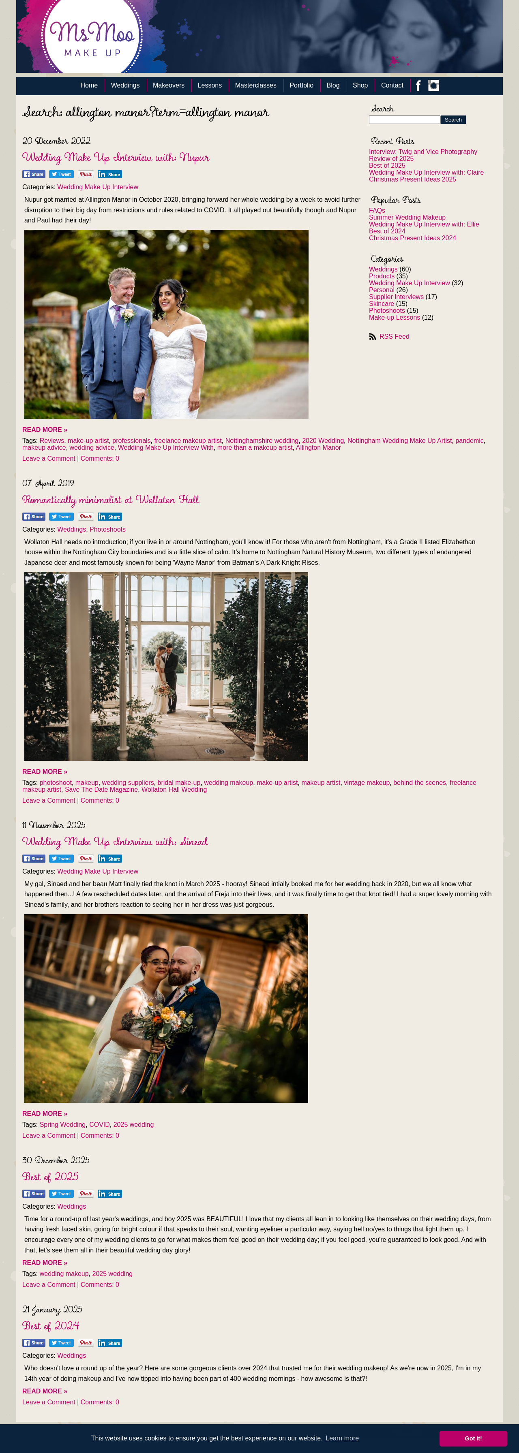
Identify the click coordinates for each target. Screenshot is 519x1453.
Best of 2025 (387, 165)
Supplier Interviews (396, 296)
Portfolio (301, 85)
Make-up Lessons (394, 317)
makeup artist (320, 782)
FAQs (377, 210)
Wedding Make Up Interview (409, 283)
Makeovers (168, 85)
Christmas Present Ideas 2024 (412, 238)
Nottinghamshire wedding (262, 440)
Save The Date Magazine (101, 789)
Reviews (52, 440)
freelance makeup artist (187, 440)
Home (89, 85)
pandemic (469, 440)
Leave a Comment (48, 458)
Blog (333, 85)
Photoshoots (387, 310)
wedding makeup (228, 782)
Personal (382, 289)
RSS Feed (395, 336)
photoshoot (56, 782)
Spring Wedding (63, 1124)
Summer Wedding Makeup (407, 217)
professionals (131, 440)
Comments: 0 (100, 458)
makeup (87, 782)
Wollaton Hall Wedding (174, 789)
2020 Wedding (323, 440)
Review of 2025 (391, 158)
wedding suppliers (128, 782)
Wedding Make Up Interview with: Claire (426, 172)
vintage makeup (367, 782)
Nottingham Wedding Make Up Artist (399, 440)
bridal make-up (179, 782)
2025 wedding (134, 1124)
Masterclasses (256, 85)
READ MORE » (44, 429)
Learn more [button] (342, 1438)
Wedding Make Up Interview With (166, 447)
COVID (99, 1124)
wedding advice (92, 447)
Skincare (381, 303)
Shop (360, 85)
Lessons (210, 85)
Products (382, 276)
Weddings (125, 85)
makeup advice (44, 447)
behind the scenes (419, 782)
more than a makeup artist (255, 447)
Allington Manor (318, 447)
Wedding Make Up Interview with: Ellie (424, 224)
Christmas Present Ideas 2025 (412, 179)
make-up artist (88, 440)
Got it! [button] (473, 1438)
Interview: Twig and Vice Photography (423, 151)
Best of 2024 (387, 231)
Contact (392, 85)
